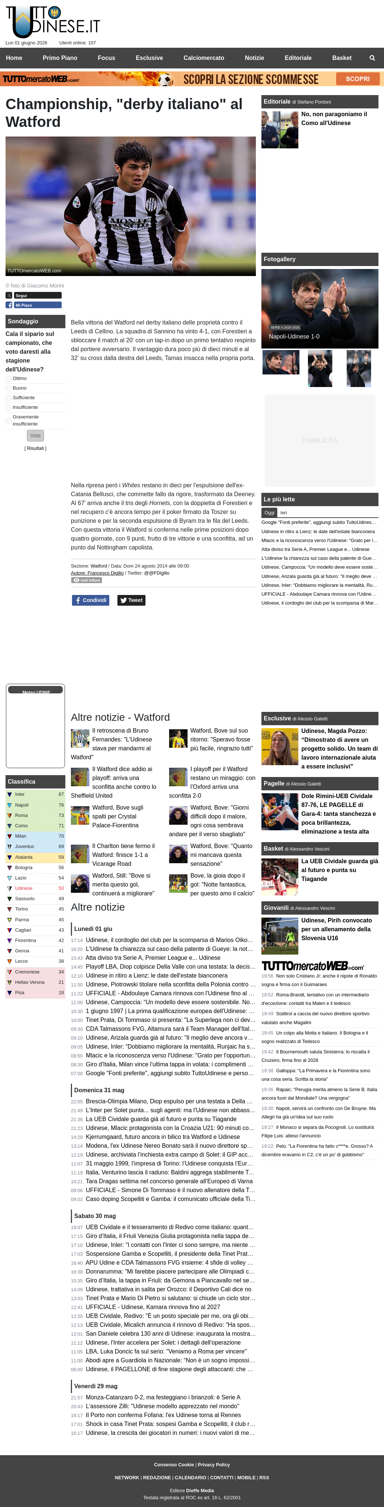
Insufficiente (25, 407)
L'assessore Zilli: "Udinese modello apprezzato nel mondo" (163, 1406)
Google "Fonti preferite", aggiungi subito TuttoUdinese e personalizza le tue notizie (193, 1073)
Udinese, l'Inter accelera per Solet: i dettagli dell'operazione (163, 1342)
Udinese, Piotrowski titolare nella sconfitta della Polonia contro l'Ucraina (179, 984)
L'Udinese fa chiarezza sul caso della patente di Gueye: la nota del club (179, 949)
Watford (98, 566)
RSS (264, 1477)
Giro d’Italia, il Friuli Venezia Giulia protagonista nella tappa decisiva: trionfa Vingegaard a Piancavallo (219, 1236)
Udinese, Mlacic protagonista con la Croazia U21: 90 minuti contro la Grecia (185, 1128)
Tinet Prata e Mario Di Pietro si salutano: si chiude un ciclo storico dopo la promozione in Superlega (216, 1298)
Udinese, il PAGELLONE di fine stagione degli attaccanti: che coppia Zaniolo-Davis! (195, 1369)
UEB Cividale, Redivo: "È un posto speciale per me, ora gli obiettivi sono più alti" (191, 1316)
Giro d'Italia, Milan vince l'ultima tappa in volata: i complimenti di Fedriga (180, 1064)
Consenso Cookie (174, 1464)
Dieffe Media (200, 1490)
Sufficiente (24, 397)
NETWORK (127, 1477)
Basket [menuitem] (342, 58)
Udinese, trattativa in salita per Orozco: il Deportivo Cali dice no (168, 1289)
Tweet (131, 600)
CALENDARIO (190, 1477)
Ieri (283, 512)
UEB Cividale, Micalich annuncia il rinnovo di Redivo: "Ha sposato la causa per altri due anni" (207, 1325)
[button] (35, 435)
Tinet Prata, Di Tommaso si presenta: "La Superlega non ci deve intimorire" (183, 1020)
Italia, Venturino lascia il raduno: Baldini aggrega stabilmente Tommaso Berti (185, 1172)
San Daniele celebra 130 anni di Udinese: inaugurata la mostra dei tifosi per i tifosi (193, 1334)
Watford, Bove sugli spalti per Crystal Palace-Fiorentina (117, 816)
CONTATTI (221, 1477)
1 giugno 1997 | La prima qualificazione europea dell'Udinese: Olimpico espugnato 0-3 (198, 1011)
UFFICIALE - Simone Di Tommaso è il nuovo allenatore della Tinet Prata (180, 1190)
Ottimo (20, 378)
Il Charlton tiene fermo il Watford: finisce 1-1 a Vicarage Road (123, 855)
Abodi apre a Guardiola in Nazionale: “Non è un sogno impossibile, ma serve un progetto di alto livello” (219, 1360)
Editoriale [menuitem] (298, 58)
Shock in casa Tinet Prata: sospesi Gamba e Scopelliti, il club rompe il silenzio (188, 1424)
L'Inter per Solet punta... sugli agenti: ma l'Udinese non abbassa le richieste (184, 1110)
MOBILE (246, 1477)
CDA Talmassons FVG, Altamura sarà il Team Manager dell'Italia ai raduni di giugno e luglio (205, 1029)
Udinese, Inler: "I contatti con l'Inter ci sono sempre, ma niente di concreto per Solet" (196, 1245)
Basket (273, 848)
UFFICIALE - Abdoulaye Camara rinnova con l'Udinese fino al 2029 (174, 993)
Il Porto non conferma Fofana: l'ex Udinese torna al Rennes (163, 1415)
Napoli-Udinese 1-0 (294, 336)
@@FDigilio (156, 573)
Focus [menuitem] (106, 58)
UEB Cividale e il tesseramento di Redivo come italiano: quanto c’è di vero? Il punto (195, 1227)
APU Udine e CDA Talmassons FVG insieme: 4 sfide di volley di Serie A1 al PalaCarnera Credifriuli (215, 1262)
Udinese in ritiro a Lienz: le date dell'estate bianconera (157, 975)
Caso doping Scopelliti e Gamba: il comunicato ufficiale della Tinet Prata (180, 1199)
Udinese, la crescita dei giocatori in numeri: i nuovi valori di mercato (174, 1433)
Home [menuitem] (14, 58)
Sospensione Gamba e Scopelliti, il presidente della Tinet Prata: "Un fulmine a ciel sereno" (204, 1254)
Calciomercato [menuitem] (204, 58)
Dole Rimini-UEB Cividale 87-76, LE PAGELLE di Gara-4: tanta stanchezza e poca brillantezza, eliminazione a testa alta (338, 814)
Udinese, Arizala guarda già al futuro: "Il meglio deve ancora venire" (174, 1038)
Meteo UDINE (36, 692)
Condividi (91, 600)
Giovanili (276, 908)
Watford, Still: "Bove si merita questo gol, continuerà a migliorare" (123, 884)
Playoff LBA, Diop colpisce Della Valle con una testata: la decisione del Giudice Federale (201, 966)
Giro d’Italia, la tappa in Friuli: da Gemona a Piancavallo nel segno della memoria (192, 1280)
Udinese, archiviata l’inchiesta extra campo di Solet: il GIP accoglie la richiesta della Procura (206, 1154)
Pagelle (274, 783)
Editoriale (278, 101)
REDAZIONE (157, 1477)
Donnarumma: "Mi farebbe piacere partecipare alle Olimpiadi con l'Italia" (180, 1271)
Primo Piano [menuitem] (60, 58)
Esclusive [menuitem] (149, 58)
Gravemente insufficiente (26, 420)
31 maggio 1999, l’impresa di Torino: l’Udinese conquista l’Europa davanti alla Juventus (200, 1163)
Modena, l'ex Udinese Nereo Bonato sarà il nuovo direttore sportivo (173, 1146)
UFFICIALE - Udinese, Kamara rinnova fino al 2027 (153, 1307)
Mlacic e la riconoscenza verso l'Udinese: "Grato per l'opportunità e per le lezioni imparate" (204, 1055)
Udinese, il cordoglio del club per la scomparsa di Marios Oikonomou (175, 940)
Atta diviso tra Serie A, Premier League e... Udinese (153, 958)
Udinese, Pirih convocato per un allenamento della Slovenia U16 (336, 929)
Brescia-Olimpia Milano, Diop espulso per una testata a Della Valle (173, 1101)
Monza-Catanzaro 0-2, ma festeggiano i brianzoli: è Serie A (163, 1397)
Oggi (269, 512)
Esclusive (277, 718)
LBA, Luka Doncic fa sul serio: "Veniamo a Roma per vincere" (166, 1351)
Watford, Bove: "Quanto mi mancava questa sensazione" (222, 855)
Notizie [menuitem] (254, 58)
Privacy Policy (214, 1464)
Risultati (35, 448)
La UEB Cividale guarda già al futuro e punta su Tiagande (161, 1119)
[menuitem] (372, 58)
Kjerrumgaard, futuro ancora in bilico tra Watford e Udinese (163, 1137)
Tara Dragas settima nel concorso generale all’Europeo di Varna (169, 1181)
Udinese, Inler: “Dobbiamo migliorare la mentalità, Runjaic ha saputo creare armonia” (197, 1046)
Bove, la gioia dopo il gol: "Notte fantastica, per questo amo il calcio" (223, 884)
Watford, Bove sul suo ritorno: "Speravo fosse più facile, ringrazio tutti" (222, 739)
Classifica (21, 781)
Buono (20, 388)
